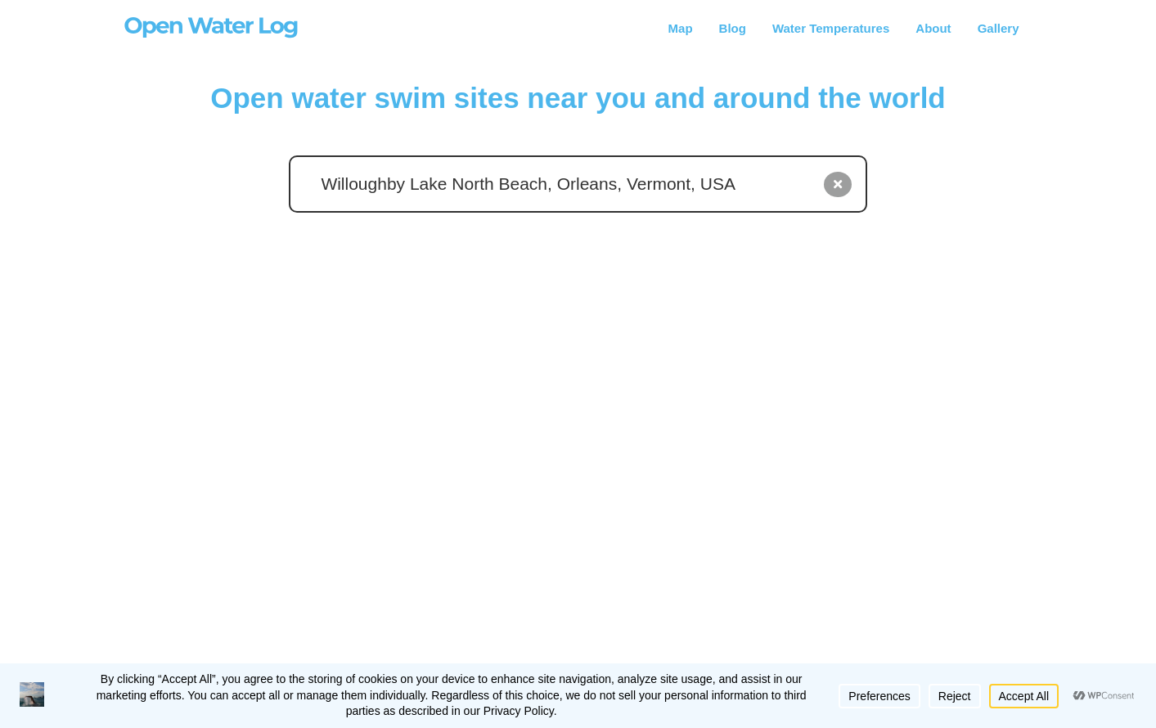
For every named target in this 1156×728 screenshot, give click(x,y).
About (933, 28)
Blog (732, 28)
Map (680, 28)
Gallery (998, 28)
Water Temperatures (830, 28)
